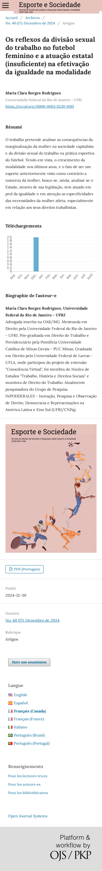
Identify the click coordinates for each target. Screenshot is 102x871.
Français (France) (29, 718)
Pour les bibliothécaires (28, 792)
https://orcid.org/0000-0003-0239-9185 (39, 106)
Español (21, 702)
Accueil (11, 17)
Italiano (20, 727)
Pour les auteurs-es (24, 784)
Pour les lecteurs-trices (27, 776)
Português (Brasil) (29, 735)
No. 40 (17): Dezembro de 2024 (30, 23)
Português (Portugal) (32, 743)
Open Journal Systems (27, 816)
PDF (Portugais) (26, 569)
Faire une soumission (29, 662)
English (20, 694)
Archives (32, 17)
